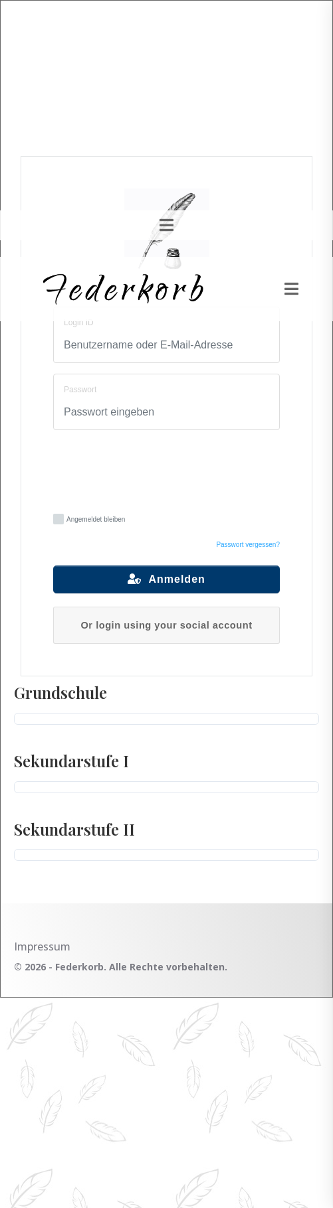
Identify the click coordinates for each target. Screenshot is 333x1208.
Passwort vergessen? (248, 544)
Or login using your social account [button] (166, 625)
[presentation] (170, 470)
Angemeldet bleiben (89, 519)
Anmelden (166, 579)
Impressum (42, 946)
